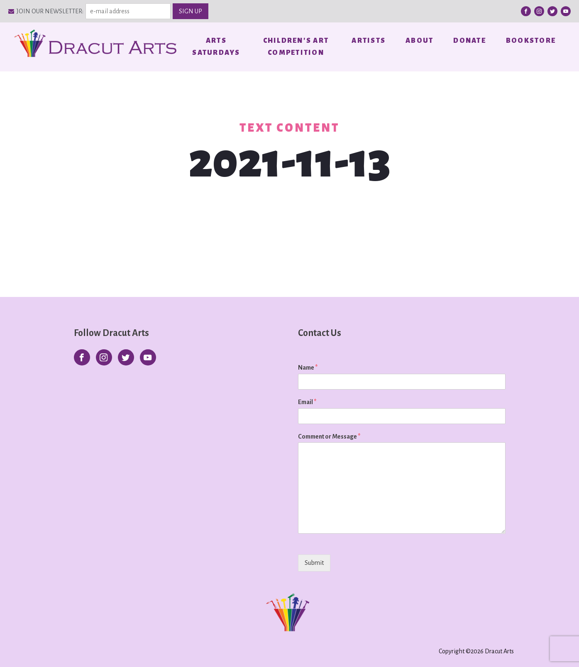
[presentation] (351, 573)
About (419, 40)
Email (307, 402)
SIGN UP (190, 11)
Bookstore (531, 40)
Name (308, 367)
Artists (369, 40)
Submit (314, 562)
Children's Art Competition (296, 46)
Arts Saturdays (216, 46)
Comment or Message (329, 436)
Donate (469, 40)
